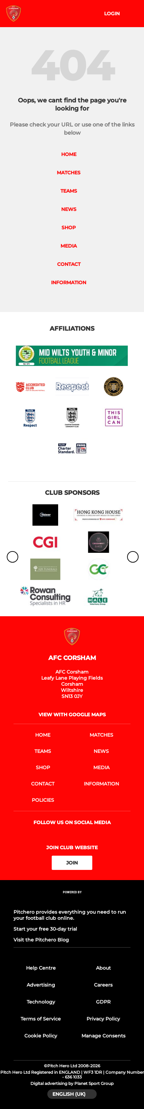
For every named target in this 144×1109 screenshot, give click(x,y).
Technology (41, 1002)
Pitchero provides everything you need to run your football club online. (70, 915)
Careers (103, 985)
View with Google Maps (72, 714)
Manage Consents (103, 1036)
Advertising (41, 985)
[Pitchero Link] (72, 901)
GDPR (103, 1002)
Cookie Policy (40, 1036)
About (103, 968)
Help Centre (41, 968)
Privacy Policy (103, 1019)
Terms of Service (41, 1019)
